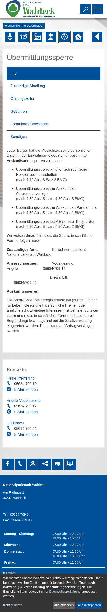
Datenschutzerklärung (64, 591)
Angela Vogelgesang (24, 400)
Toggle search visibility (86, 7)
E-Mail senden (26, 389)
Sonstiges (18, 137)
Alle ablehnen (64, 605)
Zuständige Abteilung (27, 86)
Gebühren (18, 111)
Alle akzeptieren (89, 605)
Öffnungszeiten (22, 99)
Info (13, 73)
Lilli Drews (15, 423)
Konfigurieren (12, 605)
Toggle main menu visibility (98, 7)
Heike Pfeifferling (21, 378)
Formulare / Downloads (29, 124)
